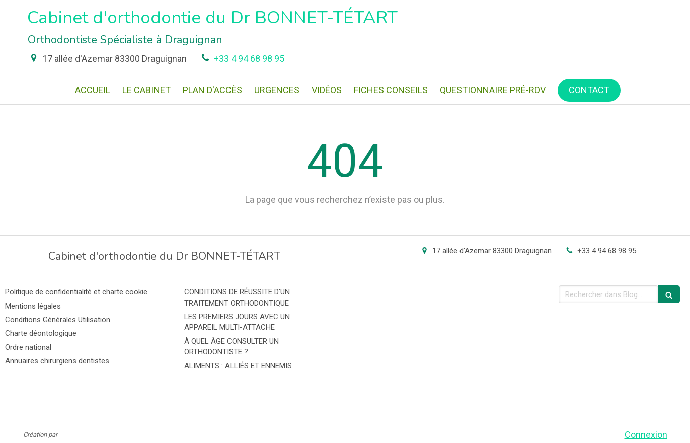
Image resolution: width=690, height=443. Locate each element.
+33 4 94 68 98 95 (249, 58)
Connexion (646, 434)
